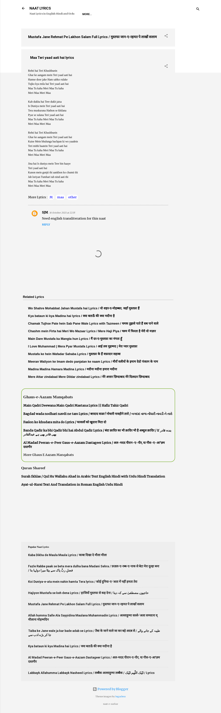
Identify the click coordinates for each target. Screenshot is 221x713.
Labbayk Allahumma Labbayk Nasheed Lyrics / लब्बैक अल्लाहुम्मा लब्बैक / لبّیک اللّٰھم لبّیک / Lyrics (91, 673)
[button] (166, 36)
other (72, 197)
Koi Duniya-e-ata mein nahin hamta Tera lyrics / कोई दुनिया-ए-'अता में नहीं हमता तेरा (82, 581)
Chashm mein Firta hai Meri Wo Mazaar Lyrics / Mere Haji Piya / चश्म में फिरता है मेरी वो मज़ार (92, 331)
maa (60, 197)
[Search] (198, 9)
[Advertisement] (189, 78)
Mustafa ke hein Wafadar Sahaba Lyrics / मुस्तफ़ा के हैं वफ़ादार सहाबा (74, 354)
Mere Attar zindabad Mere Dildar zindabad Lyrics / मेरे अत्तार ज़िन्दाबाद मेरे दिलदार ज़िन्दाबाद (89, 377)
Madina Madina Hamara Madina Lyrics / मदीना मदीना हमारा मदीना (72, 369)
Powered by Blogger (110, 689)
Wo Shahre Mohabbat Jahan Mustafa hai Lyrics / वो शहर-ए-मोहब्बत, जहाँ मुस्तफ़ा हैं (84, 308)
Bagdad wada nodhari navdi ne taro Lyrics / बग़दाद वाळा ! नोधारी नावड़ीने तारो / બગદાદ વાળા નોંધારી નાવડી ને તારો (97, 414)
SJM (45, 212)
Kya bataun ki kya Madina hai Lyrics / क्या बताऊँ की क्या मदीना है (70, 646)
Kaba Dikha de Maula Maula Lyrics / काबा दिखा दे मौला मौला (67, 555)
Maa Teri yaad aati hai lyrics (52, 58)
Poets (160, 14)
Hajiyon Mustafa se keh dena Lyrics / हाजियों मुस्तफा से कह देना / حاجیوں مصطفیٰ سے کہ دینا (88, 593)
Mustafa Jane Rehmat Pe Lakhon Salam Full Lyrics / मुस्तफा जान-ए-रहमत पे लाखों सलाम (92, 37)
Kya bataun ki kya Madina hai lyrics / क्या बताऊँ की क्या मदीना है (71, 316)
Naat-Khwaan (124, 14)
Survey (145, 14)
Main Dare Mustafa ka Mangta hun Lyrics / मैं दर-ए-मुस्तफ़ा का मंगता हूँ (75, 338)
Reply (46, 224)
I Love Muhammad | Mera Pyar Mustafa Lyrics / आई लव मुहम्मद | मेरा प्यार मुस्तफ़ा (82, 346)
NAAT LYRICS (40, 8)
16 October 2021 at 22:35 (62, 212)
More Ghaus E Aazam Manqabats (48, 455)
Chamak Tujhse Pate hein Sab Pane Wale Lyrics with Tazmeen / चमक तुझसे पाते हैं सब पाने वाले (93, 323)
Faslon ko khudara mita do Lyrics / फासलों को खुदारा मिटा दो (64, 422)
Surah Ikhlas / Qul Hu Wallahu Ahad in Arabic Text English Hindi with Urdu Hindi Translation (93, 476)
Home (86, 14)
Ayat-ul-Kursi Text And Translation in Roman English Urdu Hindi (72, 485)
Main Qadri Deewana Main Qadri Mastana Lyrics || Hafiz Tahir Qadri (75, 405)
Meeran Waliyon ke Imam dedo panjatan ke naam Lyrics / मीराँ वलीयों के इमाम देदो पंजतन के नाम (93, 361)
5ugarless (120, 696)
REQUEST (102, 14)
